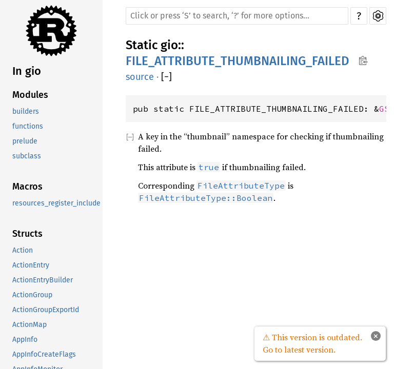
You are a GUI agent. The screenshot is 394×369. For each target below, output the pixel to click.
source (140, 77)
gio (169, 45)
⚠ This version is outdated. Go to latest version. (312, 343)
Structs (27, 233)
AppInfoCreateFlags (44, 354)
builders (25, 111)
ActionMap (29, 324)
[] (166, 77)
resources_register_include (56, 203)
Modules (30, 94)
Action (22, 250)
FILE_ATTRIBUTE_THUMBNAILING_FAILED (237, 61)
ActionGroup (32, 295)
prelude (24, 141)
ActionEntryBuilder (42, 280)
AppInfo (24, 339)
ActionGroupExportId (45, 309)
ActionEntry (30, 265)
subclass (26, 156)
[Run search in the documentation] (237, 16)
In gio (26, 71)
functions (27, 126)
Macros (27, 186)
